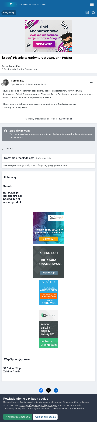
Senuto (7, 186)
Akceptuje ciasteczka (18, 416)
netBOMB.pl (10, 192)
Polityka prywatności (73, 408)
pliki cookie (44, 402)
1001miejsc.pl (65, 118)
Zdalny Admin (12, 371)
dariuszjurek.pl (12, 195)
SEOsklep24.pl (12, 368)
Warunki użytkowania (52, 408)
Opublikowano (28, 84)
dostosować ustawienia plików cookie (38, 405)
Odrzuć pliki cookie (45, 416)
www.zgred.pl (12, 202)
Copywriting (31, 69)
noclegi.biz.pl (11, 199)
